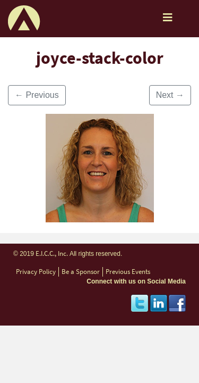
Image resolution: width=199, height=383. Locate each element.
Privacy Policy (36, 271)
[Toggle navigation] (168, 20)
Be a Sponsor (81, 271)
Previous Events (128, 271)
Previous (37, 94)
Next (170, 94)
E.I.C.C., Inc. (52, 253)
